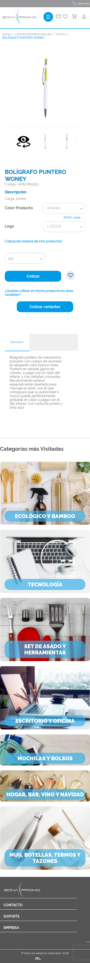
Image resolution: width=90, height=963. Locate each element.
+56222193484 (84, 3)
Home (6, 34)
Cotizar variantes (45, 306)
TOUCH (60, 34)
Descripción (17, 342)
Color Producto (19, 208)
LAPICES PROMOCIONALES (33, 34)
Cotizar (33, 276)
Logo (9, 226)
